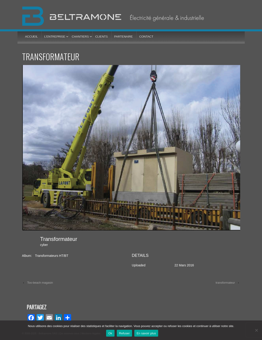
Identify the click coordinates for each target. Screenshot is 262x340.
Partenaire (123, 36)
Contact (146, 36)
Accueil (31, 36)
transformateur (225, 282)
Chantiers (80, 36)
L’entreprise (54, 36)
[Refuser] (256, 330)
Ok (110, 333)
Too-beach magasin (40, 282)
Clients (101, 36)
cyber (44, 245)
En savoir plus (146, 333)
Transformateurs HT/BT (51, 256)
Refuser (124, 333)
